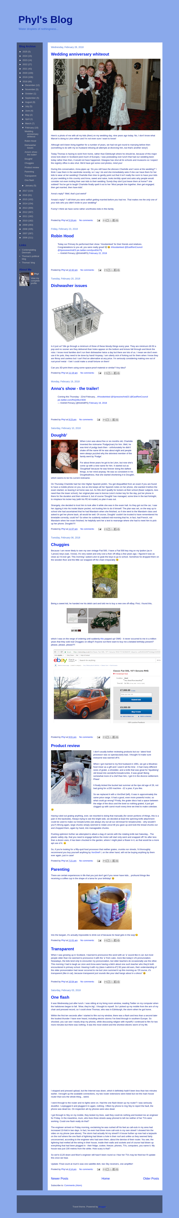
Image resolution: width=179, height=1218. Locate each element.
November (30, 89)
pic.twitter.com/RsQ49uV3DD (72, 400)
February (29, 127)
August (28, 102)
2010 (25, 220)
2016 (25, 195)
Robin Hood (62, 236)
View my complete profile (35, 280)
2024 (25, 56)
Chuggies (60, 544)
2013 (25, 208)
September (30, 98)
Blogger (102, 1206)
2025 (25, 51)
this (102, 638)
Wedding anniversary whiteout (80, 54)
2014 (25, 203)
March (28, 123)
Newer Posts (59, 1178)
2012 (25, 212)
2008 (25, 229)
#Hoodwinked (117, 247)
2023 (25, 60)
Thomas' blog (28, 262)
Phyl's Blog (45, 19)
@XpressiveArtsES (67, 250)
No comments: (86, 220)
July (27, 106)
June (27, 110)
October (29, 93)
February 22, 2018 (98, 253)
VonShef (95, 852)
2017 (25, 190)
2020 (25, 73)
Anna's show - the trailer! (75, 388)
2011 (25, 216)
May (27, 115)
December (30, 85)
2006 (25, 237)
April (27, 119)
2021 (25, 68)
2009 (25, 225)
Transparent (62, 949)
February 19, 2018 (98, 403)
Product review (65, 745)
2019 (25, 77)
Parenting (60, 869)
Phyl (36, 274)
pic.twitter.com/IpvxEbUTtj (89, 250)
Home (106, 1178)
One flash (60, 997)
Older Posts (151, 1178)
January (29, 185)
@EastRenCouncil (133, 247)
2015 (25, 199)
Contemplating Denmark (29, 251)
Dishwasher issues (69, 285)
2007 (25, 233)
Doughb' (59, 435)
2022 (25, 64)
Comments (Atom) (73, 1185)
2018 (25, 81)
